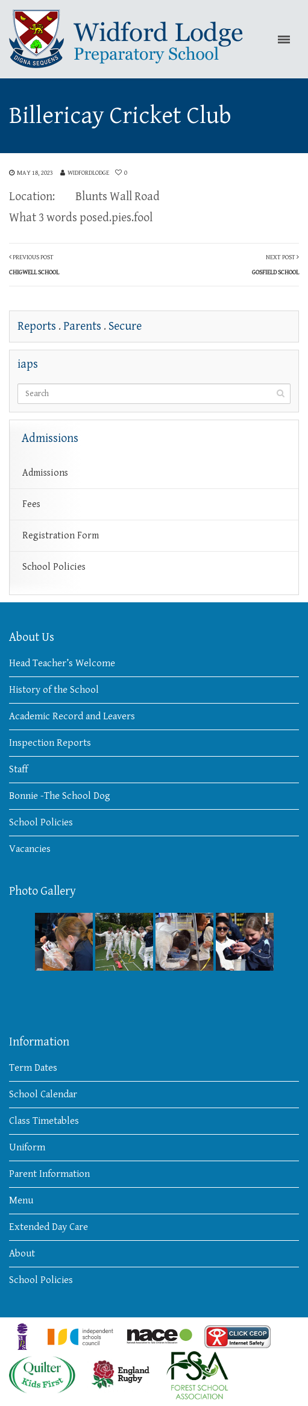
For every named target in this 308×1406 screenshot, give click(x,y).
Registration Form (60, 535)
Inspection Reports (50, 743)
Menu (21, 1200)
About (22, 1253)
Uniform (27, 1147)
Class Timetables (44, 1121)
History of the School (54, 690)
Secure (125, 326)
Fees (31, 504)
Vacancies (30, 849)
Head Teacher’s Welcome (62, 663)
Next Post (275, 264)
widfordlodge (88, 173)
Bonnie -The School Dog (59, 796)
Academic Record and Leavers (72, 716)
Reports (36, 326)
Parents (82, 326)
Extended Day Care (48, 1227)
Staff (18, 769)
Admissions (45, 473)
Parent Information (49, 1174)
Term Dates (33, 1068)
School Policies (54, 567)
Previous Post (34, 264)
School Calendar (43, 1094)
